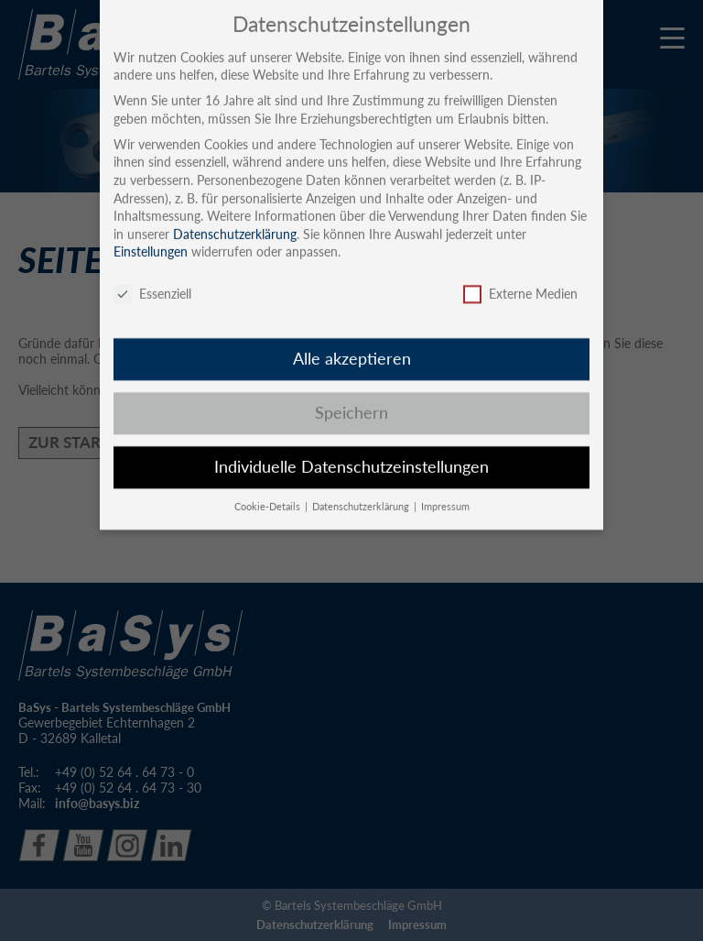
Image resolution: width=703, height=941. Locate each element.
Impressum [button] (445, 492)
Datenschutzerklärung (235, 219)
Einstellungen (151, 238)
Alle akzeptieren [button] (352, 344)
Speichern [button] (351, 398)
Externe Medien (520, 280)
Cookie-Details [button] (268, 492)
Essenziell (152, 280)
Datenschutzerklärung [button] (362, 492)
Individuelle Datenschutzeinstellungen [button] (351, 452)
